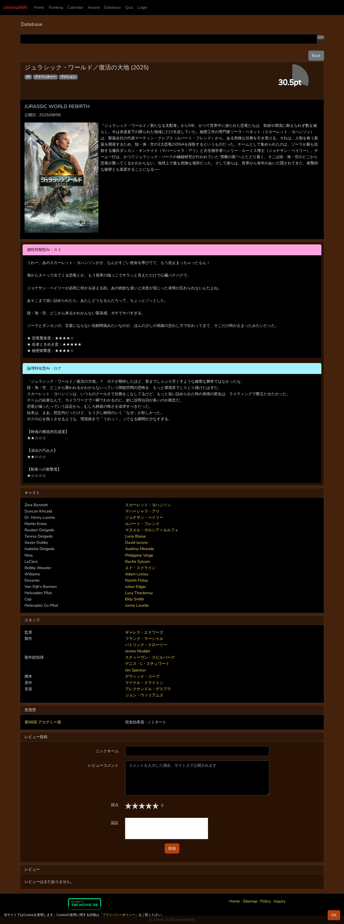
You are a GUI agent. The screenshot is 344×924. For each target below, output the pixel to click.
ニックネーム (107, 751)
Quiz (129, 7)
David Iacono (136, 542)
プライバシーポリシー (118, 915)
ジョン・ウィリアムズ (144, 695)
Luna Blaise (135, 536)
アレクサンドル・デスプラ (148, 689)
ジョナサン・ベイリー (144, 517)
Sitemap (250, 901)
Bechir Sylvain (137, 561)
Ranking (56, 7)
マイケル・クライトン (144, 682)
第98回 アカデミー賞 (43, 722)
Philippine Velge (139, 555)
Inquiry (279, 901)
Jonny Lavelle (137, 605)
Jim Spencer (135, 670)
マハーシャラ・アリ (142, 511)
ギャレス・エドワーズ (144, 632)
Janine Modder (137, 651)
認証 (115, 822)
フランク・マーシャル (144, 638)
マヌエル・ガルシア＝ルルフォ (152, 530)
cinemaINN (15, 7)
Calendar (75, 7)
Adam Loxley (136, 574)
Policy (265, 901)
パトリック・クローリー (146, 644)
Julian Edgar (135, 586)
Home (39, 7)
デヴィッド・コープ (142, 676)
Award (93, 7)
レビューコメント (103, 765)
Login (142, 7)
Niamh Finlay (136, 580)
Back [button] (316, 55)
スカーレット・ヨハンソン (148, 505)
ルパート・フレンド (142, 523)
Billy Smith (134, 599)
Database (112, 7)
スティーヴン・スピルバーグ (150, 657)
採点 (115, 805)
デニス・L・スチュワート (147, 663)
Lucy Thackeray (139, 592)
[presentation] (166, 828)
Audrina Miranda (139, 548)
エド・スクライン (140, 567)
